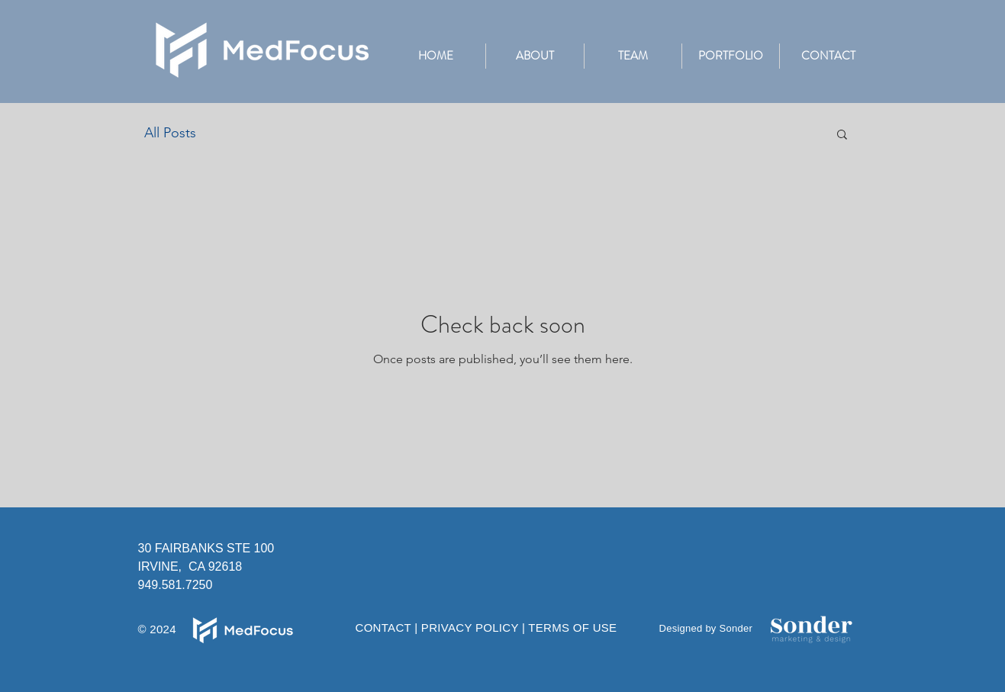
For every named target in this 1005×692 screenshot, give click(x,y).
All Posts (170, 132)
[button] (730, 56)
